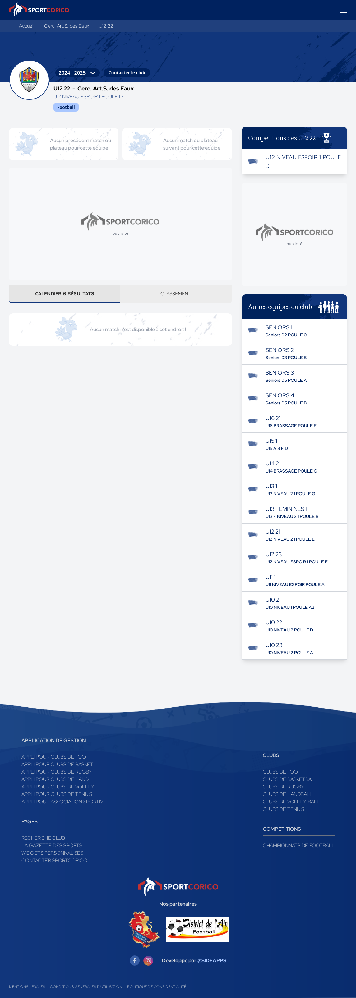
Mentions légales (27, 986)
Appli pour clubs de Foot (55, 757)
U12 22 (106, 26)
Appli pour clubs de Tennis (56, 794)
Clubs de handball (287, 794)
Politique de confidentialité (156, 986)
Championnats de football (299, 845)
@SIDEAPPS (211, 960)
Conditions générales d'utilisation (86, 986)
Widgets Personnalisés (52, 853)
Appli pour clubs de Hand (55, 779)
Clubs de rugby (283, 786)
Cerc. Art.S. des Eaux (66, 26)
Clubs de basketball (290, 779)
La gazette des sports (51, 845)
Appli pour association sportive (63, 801)
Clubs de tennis (283, 809)
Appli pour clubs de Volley (57, 786)
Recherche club (43, 838)
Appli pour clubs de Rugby (56, 772)
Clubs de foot (282, 772)
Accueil (26, 26)
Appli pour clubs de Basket (57, 764)
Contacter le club (127, 73)
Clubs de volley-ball (291, 801)
